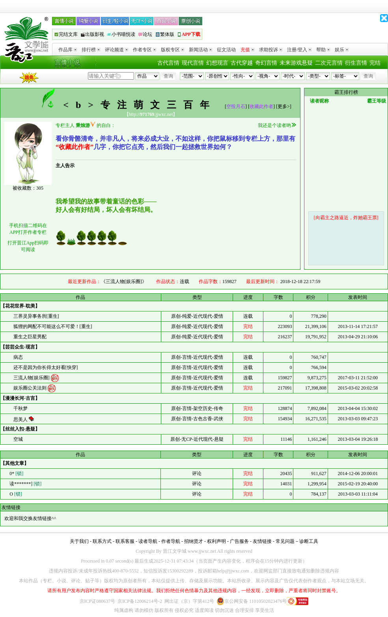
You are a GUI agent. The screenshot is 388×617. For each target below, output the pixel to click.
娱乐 (342, 49)
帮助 (323, 49)
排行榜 (91, 49)
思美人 (21, 419)
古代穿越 (242, 63)
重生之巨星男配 (30, 336)
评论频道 (116, 49)
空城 (18, 439)
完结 (375, 63)
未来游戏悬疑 (296, 63)
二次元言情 (329, 63)
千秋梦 (20, 408)
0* (15, 473)
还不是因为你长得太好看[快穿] (45, 367)
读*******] (24, 484)
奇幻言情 (266, 63)
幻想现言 (217, 63)
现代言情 (193, 63)
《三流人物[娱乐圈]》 (124, 281)
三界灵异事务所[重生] (36, 316)
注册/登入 (299, 49)
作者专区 (144, 49)
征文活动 (226, 49)
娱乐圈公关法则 (30, 387)
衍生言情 (356, 63)
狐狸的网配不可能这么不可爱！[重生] (52, 326)
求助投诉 (270, 49)
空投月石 (235, 106)
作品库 (67, 49)
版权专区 (172, 49)
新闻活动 (200, 49)
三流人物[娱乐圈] (32, 377)
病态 (18, 357)
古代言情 (168, 63)
